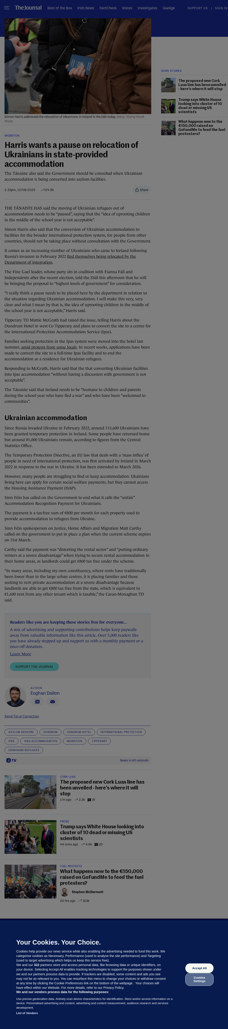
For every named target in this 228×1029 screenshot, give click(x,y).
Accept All (199, 968)
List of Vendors (27, 1013)
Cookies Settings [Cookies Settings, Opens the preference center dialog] (199, 979)
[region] (114, 974)
